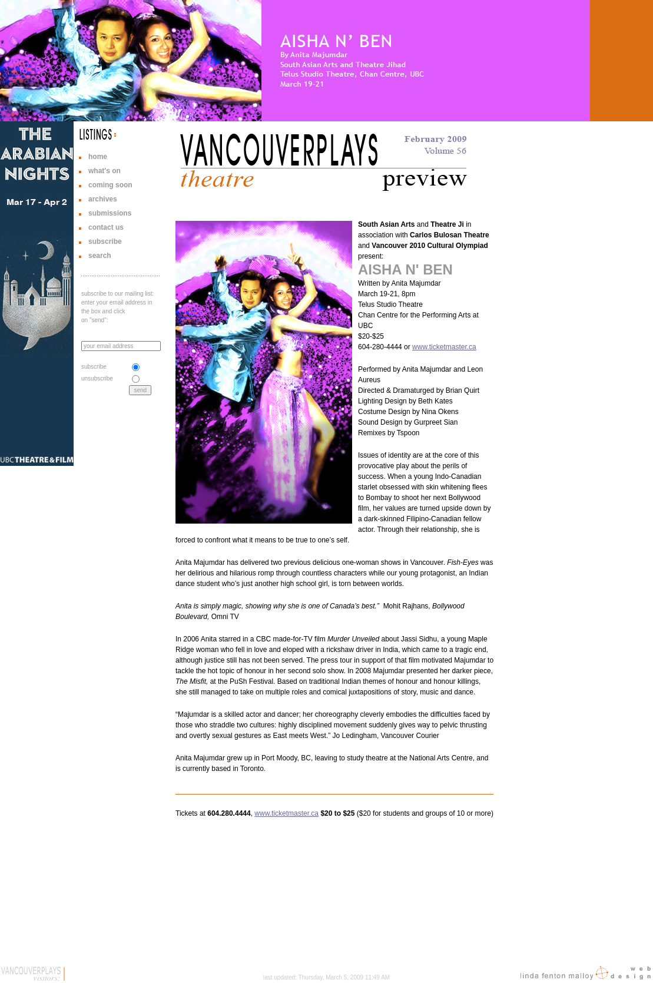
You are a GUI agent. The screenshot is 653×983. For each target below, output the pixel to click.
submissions (109, 213)
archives (102, 199)
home (97, 157)
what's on (104, 171)
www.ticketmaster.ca (444, 347)
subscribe (105, 241)
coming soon (110, 185)
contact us (106, 227)
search (99, 255)
